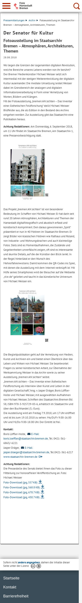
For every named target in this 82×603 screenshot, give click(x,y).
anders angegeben (29, 562)
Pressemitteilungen (15, 20)
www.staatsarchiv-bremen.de (20, 457)
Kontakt (9, 587)
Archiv (33, 20)
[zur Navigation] (6, 6)
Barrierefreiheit (15, 596)
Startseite (11, 578)
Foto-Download (20, 482)
